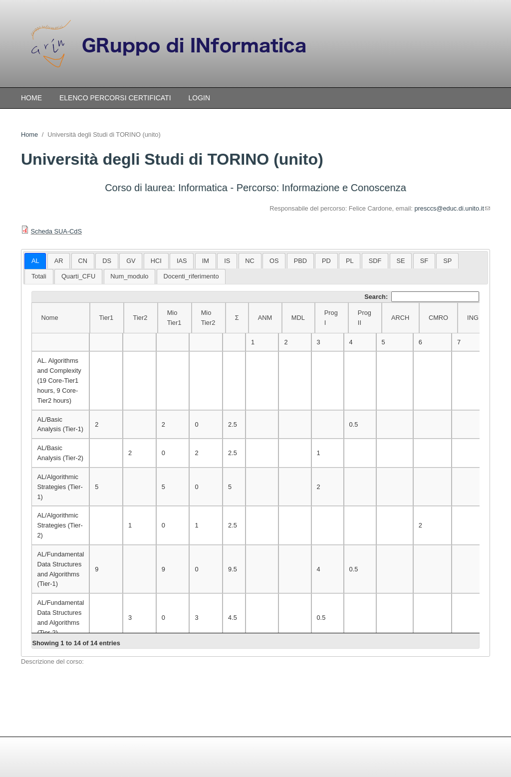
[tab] (35, 260)
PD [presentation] (326, 260)
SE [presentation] (401, 260)
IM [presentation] (205, 260)
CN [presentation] (82, 260)
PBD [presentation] (300, 260)
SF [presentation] (424, 260)
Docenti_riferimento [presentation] (191, 276)
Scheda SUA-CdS (56, 231)
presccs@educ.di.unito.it (452, 208)
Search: (421, 296)
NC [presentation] (249, 260)
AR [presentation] (58, 260)
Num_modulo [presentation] (129, 276)
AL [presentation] (35, 260)
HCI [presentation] (156, 260)
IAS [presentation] (182, 260)
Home (31, 98)
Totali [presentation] (38, 276)
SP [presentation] (447, 260)
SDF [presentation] (375, 260)
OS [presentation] (274, 260)
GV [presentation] (131, 260)
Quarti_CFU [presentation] (78, 276)
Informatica (203, 187)
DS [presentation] (106, 260)
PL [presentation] (350, 260)
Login (200, 98)
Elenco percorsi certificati (115, 98)
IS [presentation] (227, 260)
